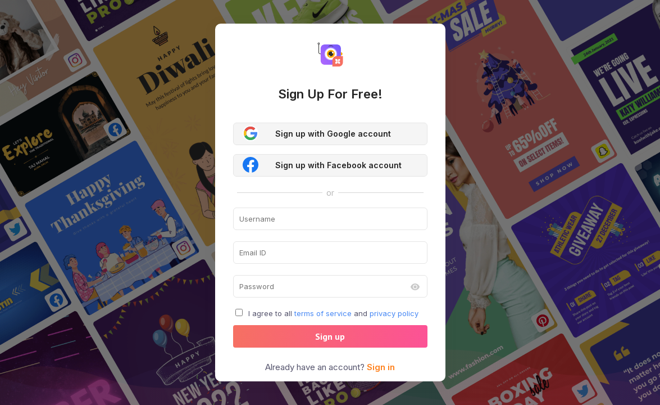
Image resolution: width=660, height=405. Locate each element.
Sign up (330, 336)
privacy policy (394, 313)
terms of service (323, 313)
